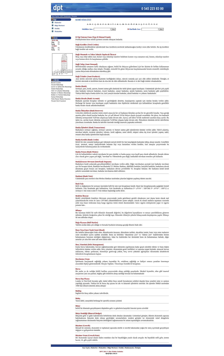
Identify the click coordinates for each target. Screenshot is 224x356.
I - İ (112, 24)
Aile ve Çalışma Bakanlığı (60, 91)
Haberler (94, 348)
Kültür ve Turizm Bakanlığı (60, 95)
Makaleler (102, 348)
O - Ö (130, 24)
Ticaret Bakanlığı (57, 85)
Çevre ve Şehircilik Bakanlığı (61, 87)
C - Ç (94, 24)
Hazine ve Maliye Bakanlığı (60, 93)
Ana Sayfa (55, 16)
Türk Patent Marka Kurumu (60, 99)
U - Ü (148, 24)
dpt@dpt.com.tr (111, 353)
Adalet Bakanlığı (57, 89)
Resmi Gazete (56, 82)
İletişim (74, 16)
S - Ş (140, 24)
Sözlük (121, 348)
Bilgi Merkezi (112, 348)
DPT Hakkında (65, 16)
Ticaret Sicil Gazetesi (58, 101)
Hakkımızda (129, 348)
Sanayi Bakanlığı (57, 97)
